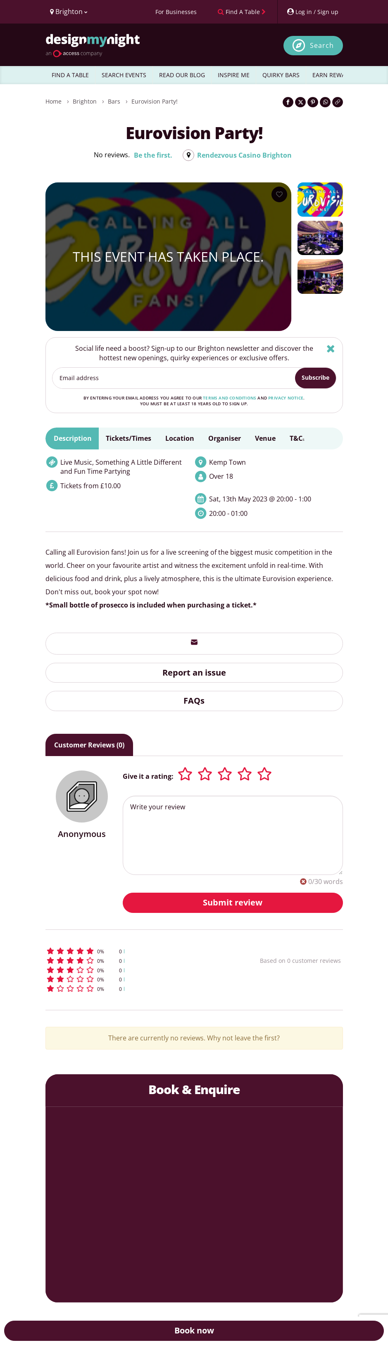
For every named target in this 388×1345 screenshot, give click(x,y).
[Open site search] (313, 45)
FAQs (194, 700)
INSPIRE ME (234, 75)
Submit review (232, 902)
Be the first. (153, 155)
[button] (129, 951)
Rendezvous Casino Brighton (244, 155)
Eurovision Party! (154, 101)
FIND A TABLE (70, 75)
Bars (114, 101)
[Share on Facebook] (288, 102)
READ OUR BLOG (182, 75)
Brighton (85, 101)
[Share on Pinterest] (312, 102)
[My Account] (312, 11)
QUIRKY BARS (281, 75)
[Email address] (173, 378)
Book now (194, 1330)
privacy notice (285, 398)
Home (53, 101)
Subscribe (315, 377)
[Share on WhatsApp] (325, 102)
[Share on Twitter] (300, 102)
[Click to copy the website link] (337, 102)
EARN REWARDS (334, 75)
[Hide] (330, 348)
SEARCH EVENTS (124, 75)
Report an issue (194, 672)
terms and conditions (229, 398)
